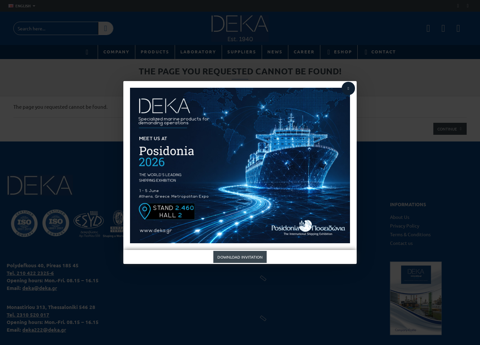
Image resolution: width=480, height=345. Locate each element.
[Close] (348, 88)
